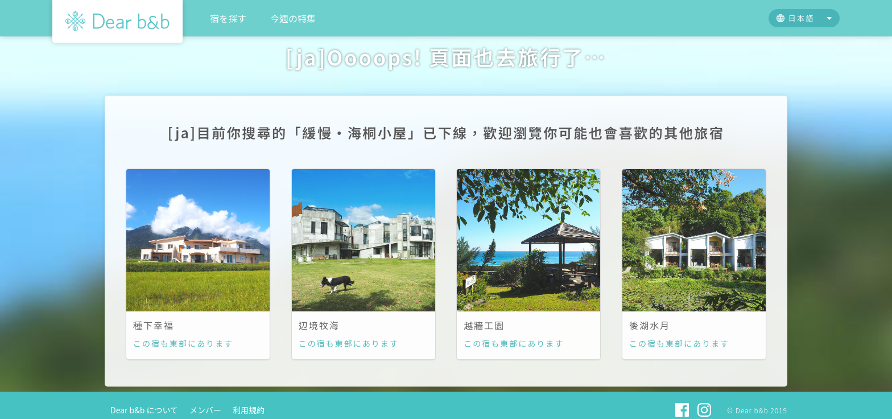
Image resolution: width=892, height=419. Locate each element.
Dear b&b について (144, 410)
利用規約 (249, 410)
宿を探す (228, 18)
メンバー (205, 410)
